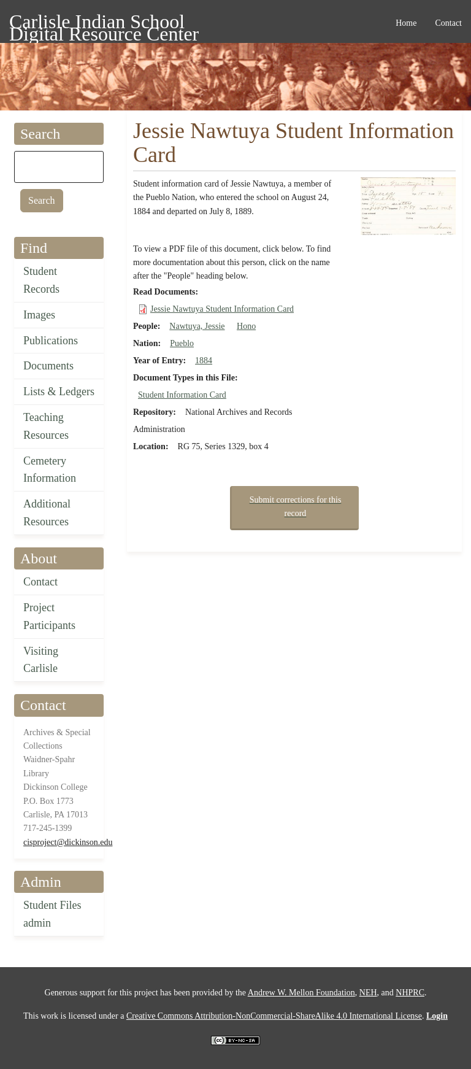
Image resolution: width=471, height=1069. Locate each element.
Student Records (41, 280)
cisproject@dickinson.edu (67, 842)
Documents (48, 366)
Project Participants (49, 616)
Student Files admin (52, 914)
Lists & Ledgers (58, 391)
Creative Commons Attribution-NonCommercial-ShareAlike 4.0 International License (274, 1016)
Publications (50, 340)
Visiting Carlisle (40, 660)
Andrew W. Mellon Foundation (301, 992)
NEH (368, 992)
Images (39, 315)
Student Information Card (182, 394)
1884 (203, 360)
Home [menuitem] (406, 23)
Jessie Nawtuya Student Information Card (222, 309)
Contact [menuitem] (448, 23)
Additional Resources (47, 513)
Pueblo (182, 343)
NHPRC (410, 992)
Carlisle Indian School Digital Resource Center (104, 23)
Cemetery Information (49, 470)
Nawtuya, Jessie (196, 326)
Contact (40, 582)
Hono (246, 326)
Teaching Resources (46, 426)
